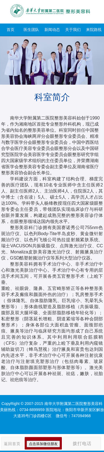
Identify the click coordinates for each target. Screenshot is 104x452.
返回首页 (12, 443)
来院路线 (94, 29)
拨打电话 (82, 443)
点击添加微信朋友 (43, 444)
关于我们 (73, 29)
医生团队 (31, 29)
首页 (10, 29)
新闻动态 (52, 29)
